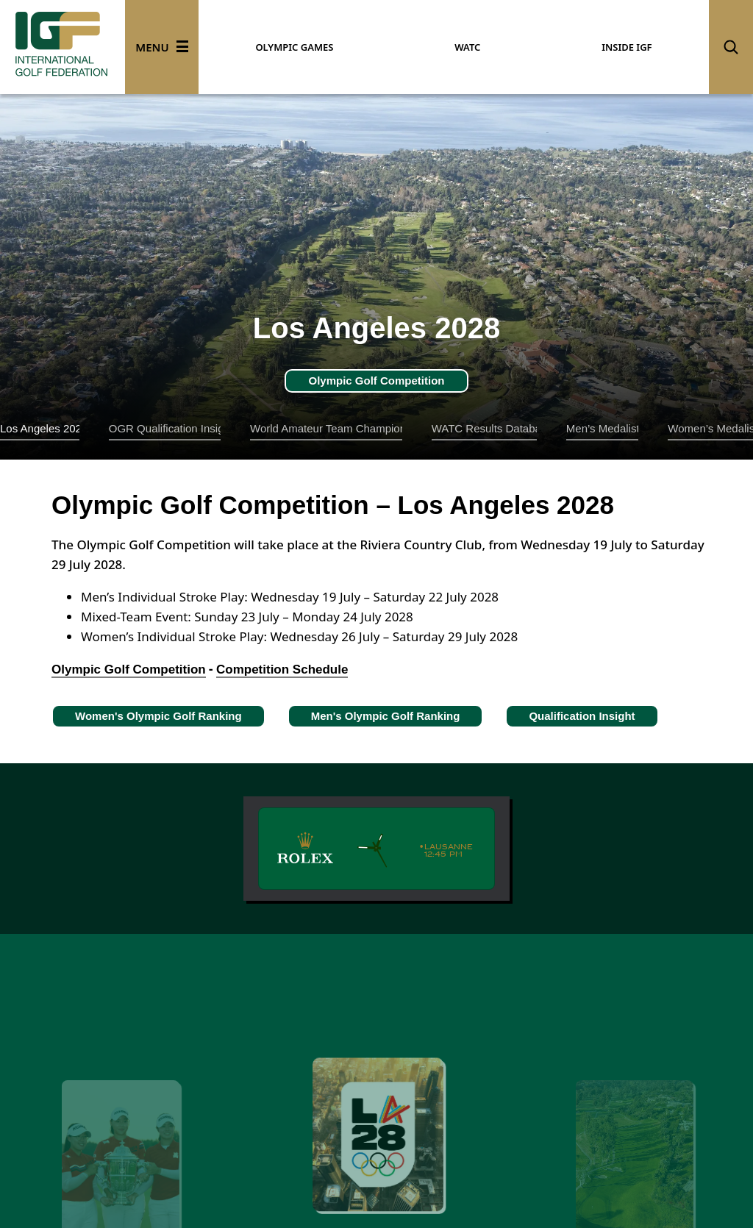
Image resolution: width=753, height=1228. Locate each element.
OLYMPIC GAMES (294, 47)
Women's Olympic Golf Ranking (158, 716)
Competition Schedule (282, 670)
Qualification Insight (582, 716)
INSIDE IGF (627, 47)
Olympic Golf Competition (376, 380)
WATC (467, 47)
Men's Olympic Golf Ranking (385, 716)
